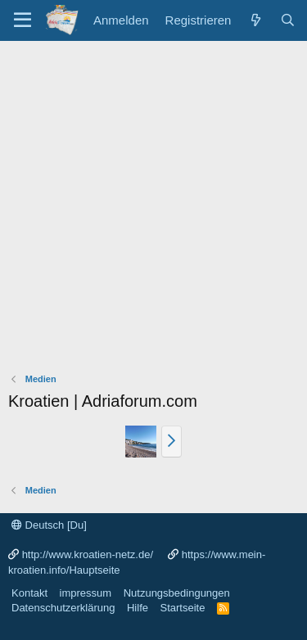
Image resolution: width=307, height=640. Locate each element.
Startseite (182, 608)
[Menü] (22, 20)
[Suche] (288, 20)
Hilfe (137, 608)
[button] (171, 441)
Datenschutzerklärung (63, 608)
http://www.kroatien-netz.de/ (87, 554)
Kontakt (29, 593)
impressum (86, 593)
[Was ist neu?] (255, 20)
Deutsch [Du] (49, 525)
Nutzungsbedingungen (177, 593)
